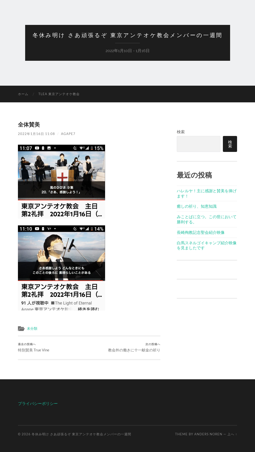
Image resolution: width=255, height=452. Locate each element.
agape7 (68, 134)
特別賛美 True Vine (33, 347)
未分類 (32, 328)
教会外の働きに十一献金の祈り (134, 347)
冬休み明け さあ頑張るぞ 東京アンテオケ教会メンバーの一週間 (128, 35)
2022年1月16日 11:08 (36, 134)
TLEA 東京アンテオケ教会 (59, 94)
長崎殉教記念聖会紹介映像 (201, 232)
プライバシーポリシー (38, 403)
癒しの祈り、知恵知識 (197, 206)
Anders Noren (208, 434)
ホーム (23, 94)
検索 (181, 131)
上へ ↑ (232, 434)
